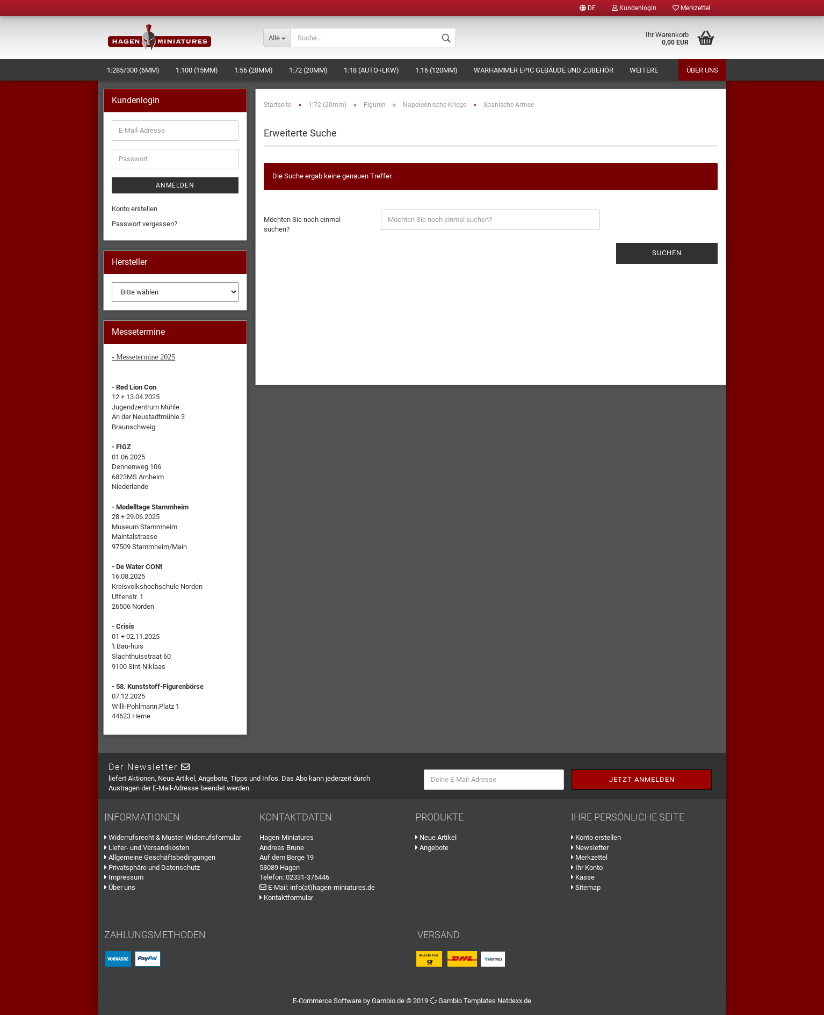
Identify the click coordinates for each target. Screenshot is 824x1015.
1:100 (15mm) (197, 70)
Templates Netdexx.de (497, 1001)
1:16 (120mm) (436, 70)
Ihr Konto (587, 867)
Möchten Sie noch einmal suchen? (302, 224)
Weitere (644, 70)
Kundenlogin (634, 8)
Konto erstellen (134, 209)
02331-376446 (307, 877)
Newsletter (590, 848)
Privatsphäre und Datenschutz (152, 867)
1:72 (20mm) (308, 70)
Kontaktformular (286, 898)
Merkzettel (691, 8)
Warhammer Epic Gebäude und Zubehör (543, 70)
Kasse (583, 877)
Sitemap (586, 887)
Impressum (123, 877)
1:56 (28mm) (253, 70)
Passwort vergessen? (144, 224)
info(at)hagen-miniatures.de (332, 887)
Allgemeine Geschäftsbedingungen (159, 857)
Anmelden (175, 185)
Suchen (667, 253)
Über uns (702, 70)
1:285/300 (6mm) (133, 70)
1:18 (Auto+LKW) (371, 70)
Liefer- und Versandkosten (146, 848)
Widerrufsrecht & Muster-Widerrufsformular (172, 837)
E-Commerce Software (327, 1001)
